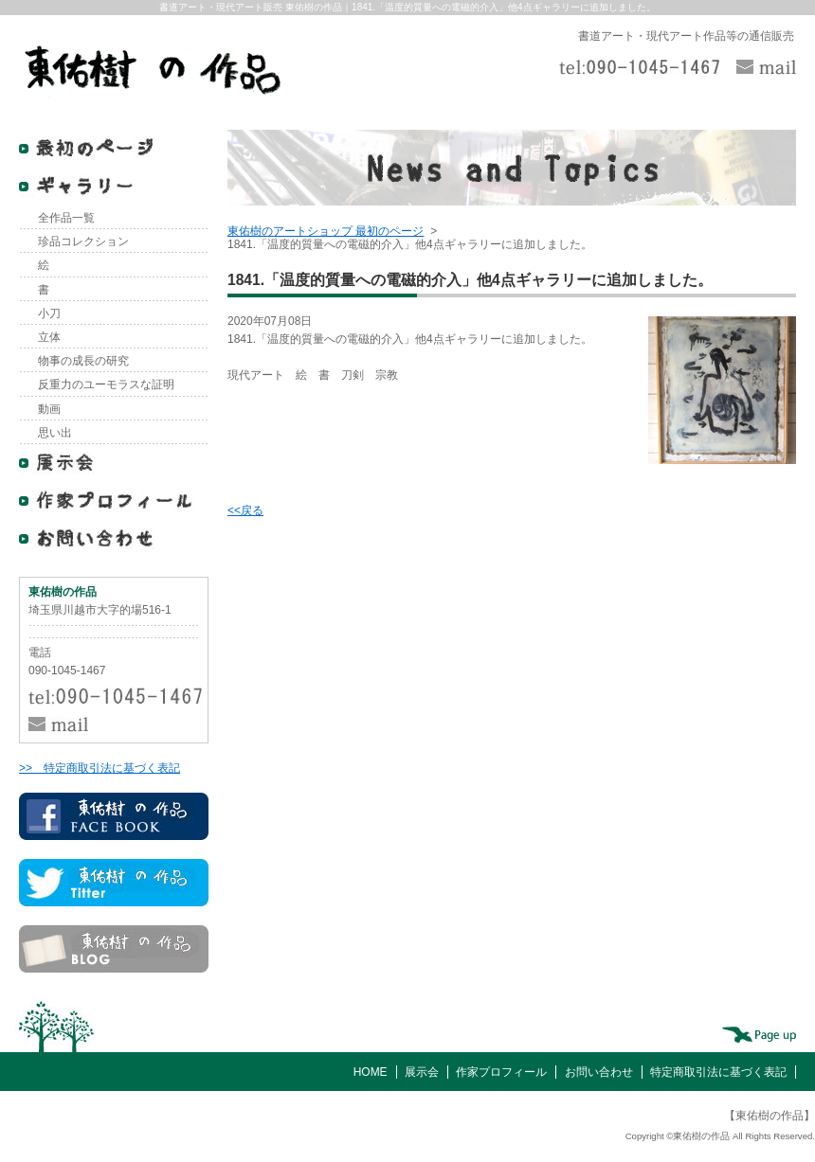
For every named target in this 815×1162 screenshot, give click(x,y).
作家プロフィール (501, 1072)
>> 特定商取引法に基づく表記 (99, 768)
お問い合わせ (599, 1072)
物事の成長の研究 (83, 360)
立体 (49, 337)
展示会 (422, 1072)
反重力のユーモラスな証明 (106, 384)
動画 (49, 409)
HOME (370, 1072)
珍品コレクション (83, 241)
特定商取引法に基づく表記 (718, 1072)
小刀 (49, 313)
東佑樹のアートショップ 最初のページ (325, 231)
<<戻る (245, 510)
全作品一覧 (66, 217)
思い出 (55, 432)
